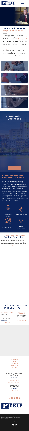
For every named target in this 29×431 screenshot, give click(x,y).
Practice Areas (14, 363)
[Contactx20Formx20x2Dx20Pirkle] (13, 272)
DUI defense (9, 40)
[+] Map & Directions (5, 322)
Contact (14, 367)
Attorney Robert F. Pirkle (8, 49)
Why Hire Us (14, 167)
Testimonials (14, 365)
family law (17, 38)
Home (14, 361)
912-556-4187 (4, 320)
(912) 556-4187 (15, 245)
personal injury (18, 40)
